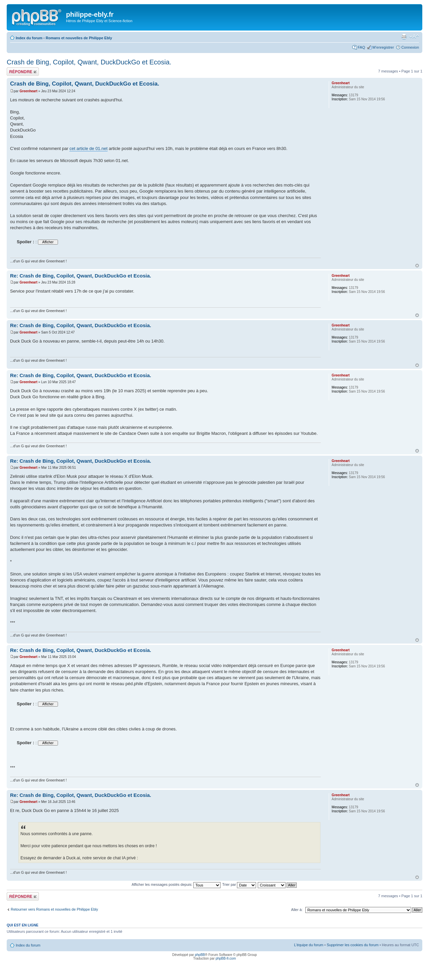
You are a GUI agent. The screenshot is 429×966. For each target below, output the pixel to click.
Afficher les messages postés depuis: (176, 884)
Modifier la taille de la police (414, 37)
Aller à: (297, 910)
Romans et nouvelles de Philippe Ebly (79, 38)
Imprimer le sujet (404, 37)
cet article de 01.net (88, 148)
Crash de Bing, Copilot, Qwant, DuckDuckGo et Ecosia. (89, 62)
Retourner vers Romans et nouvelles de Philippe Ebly (54, 909)
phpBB (200, 955)
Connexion (410, 47)
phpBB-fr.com (226, 958)
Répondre (23, 71)
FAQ (361, 47)
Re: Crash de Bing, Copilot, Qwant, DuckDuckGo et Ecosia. (80, 275)
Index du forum (29, 38)
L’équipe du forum (308, 945)
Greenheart (28, 91)
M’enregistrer (383, 47)
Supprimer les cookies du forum (353, 945)
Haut (417, 265)
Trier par (239, 884)
